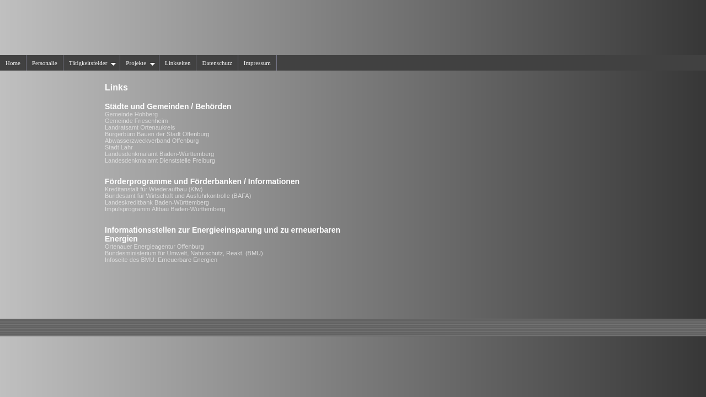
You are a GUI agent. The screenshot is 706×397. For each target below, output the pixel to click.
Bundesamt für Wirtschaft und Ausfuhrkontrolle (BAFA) (178, 195)
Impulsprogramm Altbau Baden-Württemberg (165, 209)
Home (13, 63)
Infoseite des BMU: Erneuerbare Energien (161, 259)
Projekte (141, 63)
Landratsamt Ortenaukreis (140, 127)
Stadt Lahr (119, 147)
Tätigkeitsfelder (93, 63)
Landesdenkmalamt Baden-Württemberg (159, 154)
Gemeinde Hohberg (131, 114)
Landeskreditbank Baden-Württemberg (157, 202)
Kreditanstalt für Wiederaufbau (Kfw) (153, 189)
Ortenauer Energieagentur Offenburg (154, 246)
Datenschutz (217, 63)
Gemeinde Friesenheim (136, 120)
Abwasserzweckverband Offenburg (152, 140)
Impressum (257, 63)
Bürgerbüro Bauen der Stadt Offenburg (157, 134)
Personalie (44, 63)
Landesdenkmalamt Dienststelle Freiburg (160, 160)
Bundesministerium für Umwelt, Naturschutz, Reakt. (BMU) (184, 253)
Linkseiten (177, 63)
